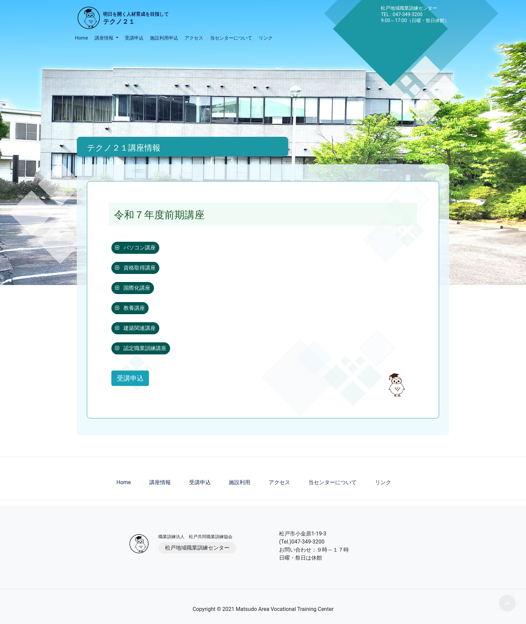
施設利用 (239, 482)
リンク (266, 38)
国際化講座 (132, 288)
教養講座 (130, 308)
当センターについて (231, 38)
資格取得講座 (135, 268)
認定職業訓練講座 (140, 348)
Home (81, 38)
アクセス (194, 38)
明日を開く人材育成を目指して (136, 18)
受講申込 (134, 38)
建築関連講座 (135, 328)
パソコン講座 (135, 247)
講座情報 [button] (105, 38)
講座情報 (160, 482)
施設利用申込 (164, 38)
